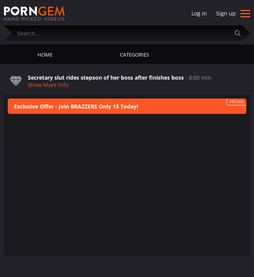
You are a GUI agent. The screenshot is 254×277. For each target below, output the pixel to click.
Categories (134, 54)
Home (44, 54)
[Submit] (240, 33)
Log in (199, 13)
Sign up (226, 13)
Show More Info (48, 84)
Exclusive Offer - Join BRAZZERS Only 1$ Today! (76, 106)
